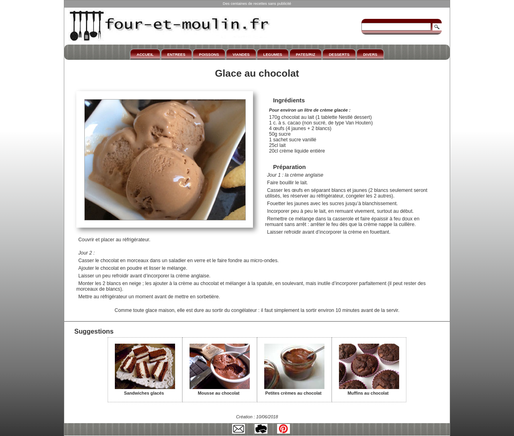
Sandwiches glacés (145, 390)
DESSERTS (339, 54)
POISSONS (209, 54)
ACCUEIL (145, 54)
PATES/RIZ (305, 54)
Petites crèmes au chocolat (294, 390)
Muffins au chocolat (369, 390)
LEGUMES (272, 54)
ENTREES (176, 54)
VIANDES (241, 54)
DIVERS (370, 54)
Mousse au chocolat (220, 390)
